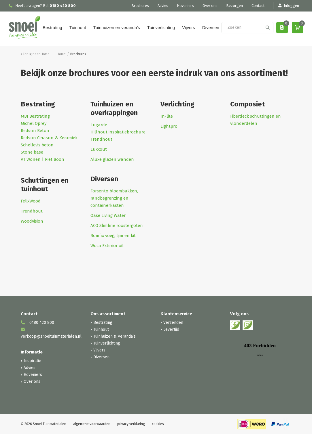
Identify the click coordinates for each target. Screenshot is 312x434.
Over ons (210, 5)
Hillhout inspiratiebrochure (117, 132)
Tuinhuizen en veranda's (116, 27)
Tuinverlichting (161, 27)
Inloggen (288, 5)
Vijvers (188, 27)
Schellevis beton (37, 145)
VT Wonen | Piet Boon (42, 159)
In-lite (167, 116)
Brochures (140, 5)
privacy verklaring (131, 424)
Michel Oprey (33, 123)
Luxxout (99, 149)
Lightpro (168, 126)
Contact (258, 5)
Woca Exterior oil (107, 245)
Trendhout (32, 211)
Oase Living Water (108, 215)
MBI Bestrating (35, 116)
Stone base (32, 152)
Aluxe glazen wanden (112, 159)
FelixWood (31, 201)
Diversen (210, 27)
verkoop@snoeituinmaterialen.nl (51, 333)
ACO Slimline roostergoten (116, 225)
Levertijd (171, 329)
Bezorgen (234, 5)
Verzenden (173, 322)
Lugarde (98, 124)
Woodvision (32, 221)
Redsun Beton (35, 130)
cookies (158, 424)
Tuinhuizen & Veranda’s (114, 336)
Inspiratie (32, 360)
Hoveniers (185, 5)
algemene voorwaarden (91, 424)
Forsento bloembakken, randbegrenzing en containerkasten (114, 198)
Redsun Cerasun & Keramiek (49, 137)
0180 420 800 (63, 5)
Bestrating (52, 27)
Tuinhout (77, 27)
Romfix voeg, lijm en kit (113, 235)
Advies (163, 5)
